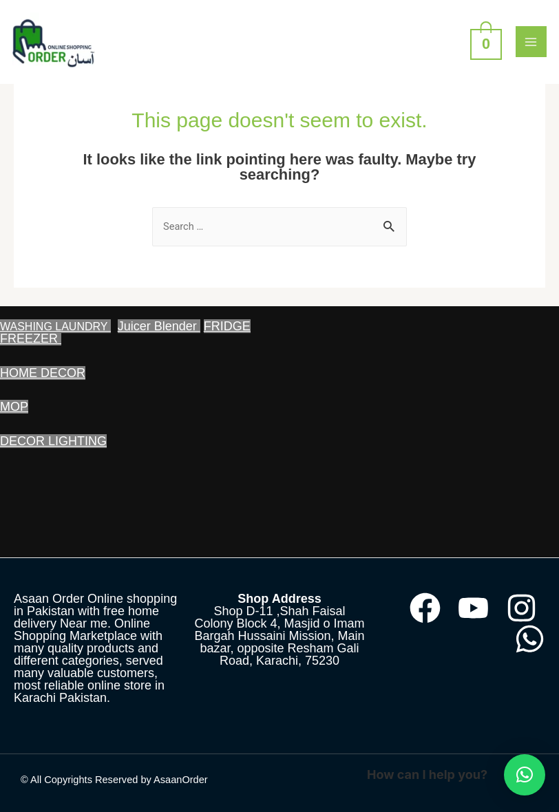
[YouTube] (473, 607)
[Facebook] (425, 607)
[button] (524, 774)
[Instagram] (521, 607)
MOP (14, 407)
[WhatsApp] (529, 638)
